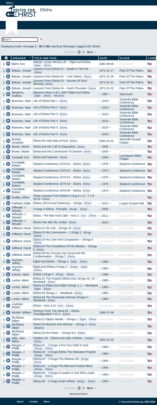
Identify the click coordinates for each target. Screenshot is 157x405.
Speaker (19, 58)
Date (103, 58)
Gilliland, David (21, 228)
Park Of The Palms (131, 70)
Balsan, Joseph (21, 70)
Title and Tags (45, 58)
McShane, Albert (18, 319)
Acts (83, 215)
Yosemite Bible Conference (128, 101)
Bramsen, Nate (21, 100)
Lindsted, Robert (17, 306)
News (47, 401)
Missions (59, 95)
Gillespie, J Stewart (19, 209)
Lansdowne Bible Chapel (130, 157)
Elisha (47, 65)
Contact (33, 401)
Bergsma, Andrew (18, 94)
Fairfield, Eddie (21, 203)
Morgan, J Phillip (18, 347)
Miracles (39, 328)
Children (89, 338)
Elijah (37, 65)
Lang (152, 58)
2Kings (73, 209)
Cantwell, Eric (20, 157)
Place (125, 58)
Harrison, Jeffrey (17, 261)
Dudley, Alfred (20, 197)
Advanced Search (78, 394)
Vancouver (126, 94)
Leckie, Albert (20, 280)
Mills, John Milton (18, 340)
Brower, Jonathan (18, 141)
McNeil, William (21, 312)
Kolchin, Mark (20, 274)
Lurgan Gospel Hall (131, 203)
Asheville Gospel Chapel (130, 141)
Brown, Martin (20, 146)
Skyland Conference (132, 163)
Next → (91, 52)
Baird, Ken (18, 63)
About (20, 401)
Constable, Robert (18, 164)
